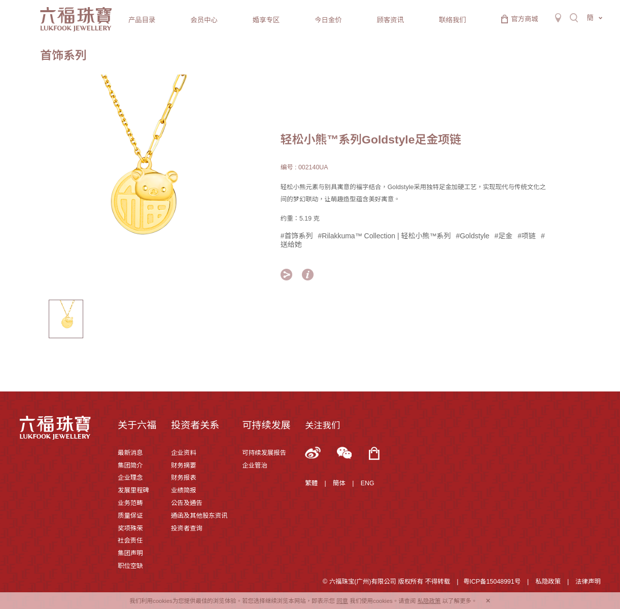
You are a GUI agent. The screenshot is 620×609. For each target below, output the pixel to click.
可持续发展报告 (264, 452)
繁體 (311, 483)
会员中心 (203, 20)
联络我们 (452, 20)
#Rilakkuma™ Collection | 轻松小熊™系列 (384, 236)
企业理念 (130, 477)
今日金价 (328, 20)
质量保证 (130, 515)
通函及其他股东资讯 (199, 515)
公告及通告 (186, 503)
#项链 (527, 236)
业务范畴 (130, 503)
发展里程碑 (133, 490)
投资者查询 (186, 528)
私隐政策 (548, 581)
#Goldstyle (472, 236)
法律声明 (588, 581)
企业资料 (183, 452)
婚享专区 (266, 20)
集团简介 (130, 465)
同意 (342, 601)
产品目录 (141, 20)
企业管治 (254, 465)
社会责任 (130, 540)
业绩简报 (183, 490)
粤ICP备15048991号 (492, 581)
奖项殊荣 (130, 528)
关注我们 (322, 425)
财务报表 (183, 477)
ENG (367, 483)
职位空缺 (130, 565)
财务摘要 (183, 465)
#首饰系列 (297, 236)
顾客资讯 (390, 20)
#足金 (504, 236)
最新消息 (130, 452)
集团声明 (130, 553)
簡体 (339, 483)
